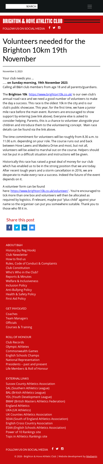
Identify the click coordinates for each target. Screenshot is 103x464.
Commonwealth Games (22, 351)
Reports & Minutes (19, 277)
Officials (11, 323)
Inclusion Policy (16, 285)
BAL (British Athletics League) (26, 393)
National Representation (23, 360)
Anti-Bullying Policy (19, 290)
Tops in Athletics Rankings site (26, 436)
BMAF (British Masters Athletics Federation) (35, 401)
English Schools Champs (22, 355)
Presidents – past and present (26, 364)
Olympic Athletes (17, 347)
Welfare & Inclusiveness (22, 281)
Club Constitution (18, 268)
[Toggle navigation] (89, 6)
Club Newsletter (17, 255)
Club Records (15, 342)
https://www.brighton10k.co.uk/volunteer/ (39, 191)
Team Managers (17, 318)
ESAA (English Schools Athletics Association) (36, 428)
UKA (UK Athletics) (18, 410)
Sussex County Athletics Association (30, 384)
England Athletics (18, 406)
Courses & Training (19, 327)
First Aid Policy (16, 299)
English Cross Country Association (29, 423)
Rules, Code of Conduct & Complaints (31, 263)
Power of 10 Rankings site (23, 432)
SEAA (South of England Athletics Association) (37, 419)
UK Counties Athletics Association (29, 414)
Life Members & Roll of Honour (27, 369)
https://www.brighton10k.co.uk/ (50, 94)
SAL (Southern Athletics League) (27, 388)
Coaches (12, 314)
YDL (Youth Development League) (29, 397)
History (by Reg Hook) (21, 250)
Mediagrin (91, 456)
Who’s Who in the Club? (22, 272)
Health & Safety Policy (21, 294)
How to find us (16, 259)
